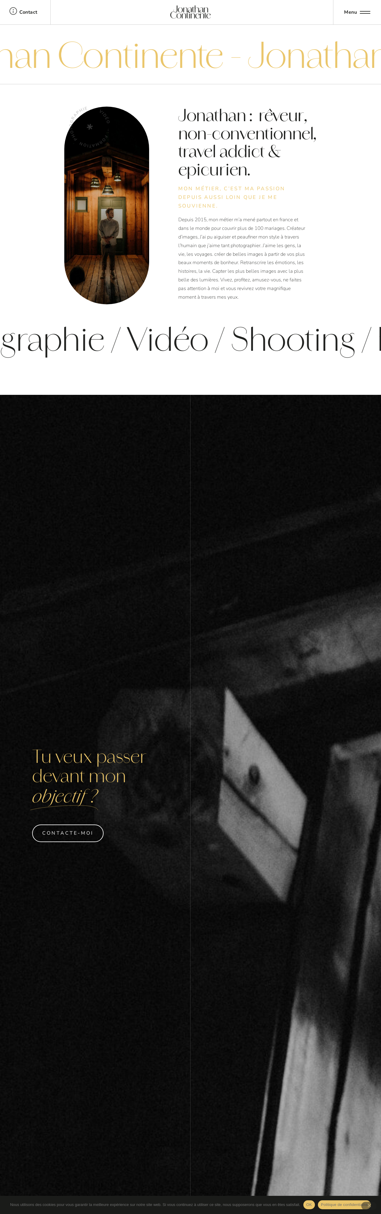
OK (309, 1204)
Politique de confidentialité (344, 1204)
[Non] (369, 1206)
